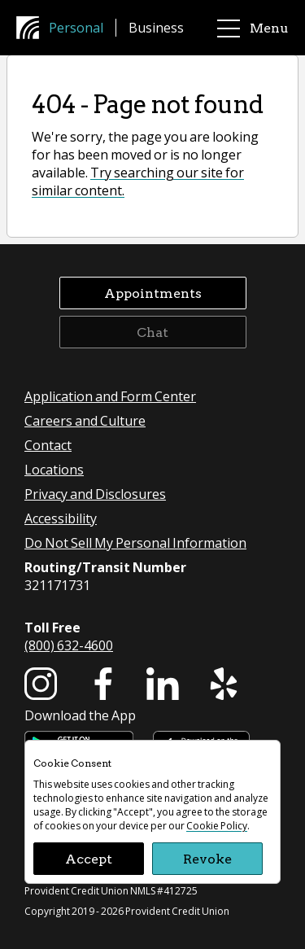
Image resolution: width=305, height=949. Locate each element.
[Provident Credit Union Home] (32, 27)
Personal (76, 27)
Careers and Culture (85, 420)
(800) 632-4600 (68, 645)
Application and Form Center (110, 396)
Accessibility (60, 518)
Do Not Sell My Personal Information (135, 542)
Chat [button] (152, 331)
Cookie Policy (216, 826)
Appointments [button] (153, 292)
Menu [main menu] (253, 28)
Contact (48, 444)
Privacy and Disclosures (95, 493)
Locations (54, 469)
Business (156, 27)
